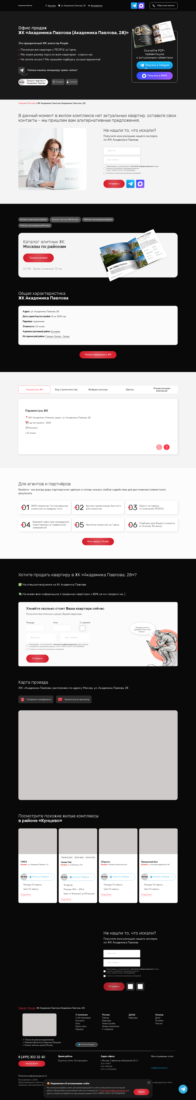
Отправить (114, 184)
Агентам (72, 82)
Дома (157, 1018)
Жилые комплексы (110, 1026)
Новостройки (108, 1023)
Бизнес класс (90, 857)
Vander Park (66, 862)
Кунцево (50, 5)
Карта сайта (81, 1026)
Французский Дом (149, 862)
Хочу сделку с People (98, 541)
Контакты (80, 1021)
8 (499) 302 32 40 (31, 1057)
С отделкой (85, 623)
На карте (58, 82)
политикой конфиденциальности (142, 166)
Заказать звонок (31, 1064)
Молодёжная (95, 5)
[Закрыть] (149, 1083)
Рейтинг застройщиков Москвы (35, 225)
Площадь (30, 623)
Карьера (79, 1029)
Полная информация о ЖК (98, 355)
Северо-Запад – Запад (57, 336)
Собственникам (83, 1018)
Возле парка (79, 857)
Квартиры (106, 1021)
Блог (78, 1023)
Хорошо (141, 1092)
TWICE (23, 862)
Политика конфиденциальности (32, 1076)
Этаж (55, 623)
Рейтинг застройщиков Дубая (98, 219)
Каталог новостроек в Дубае (33, 219)
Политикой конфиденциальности (114, 1091)
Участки (159, 1023)
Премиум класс (67, 857)
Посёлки (159, 1021)
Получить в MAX (155, 76)
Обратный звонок (163, 5)
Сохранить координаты (36, 700)
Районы (105, 1018)
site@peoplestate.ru (159, 1068)
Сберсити (105, 862)
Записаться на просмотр (73, 700)
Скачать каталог (38, 258)
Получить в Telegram (155, 65)
